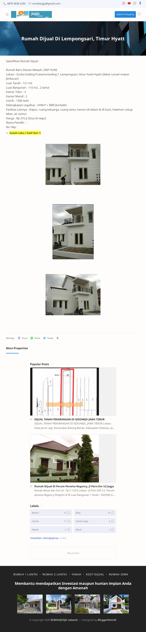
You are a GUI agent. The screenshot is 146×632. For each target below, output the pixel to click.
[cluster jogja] (95, 521)
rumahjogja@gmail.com (46, 3)
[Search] (139, 13)
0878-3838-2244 (16, 3)
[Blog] (95, 512)
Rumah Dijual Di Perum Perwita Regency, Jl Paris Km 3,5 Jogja (74, 486)
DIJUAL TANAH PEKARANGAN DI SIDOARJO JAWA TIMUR (69, 419)
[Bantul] (51, 512)
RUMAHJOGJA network (64, 620)
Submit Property (125, 14)
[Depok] (51, 529)
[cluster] (51, 521)
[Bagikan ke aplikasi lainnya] (57, 338)
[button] (123, 4)
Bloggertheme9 (107, 620)
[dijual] (95, 529)
